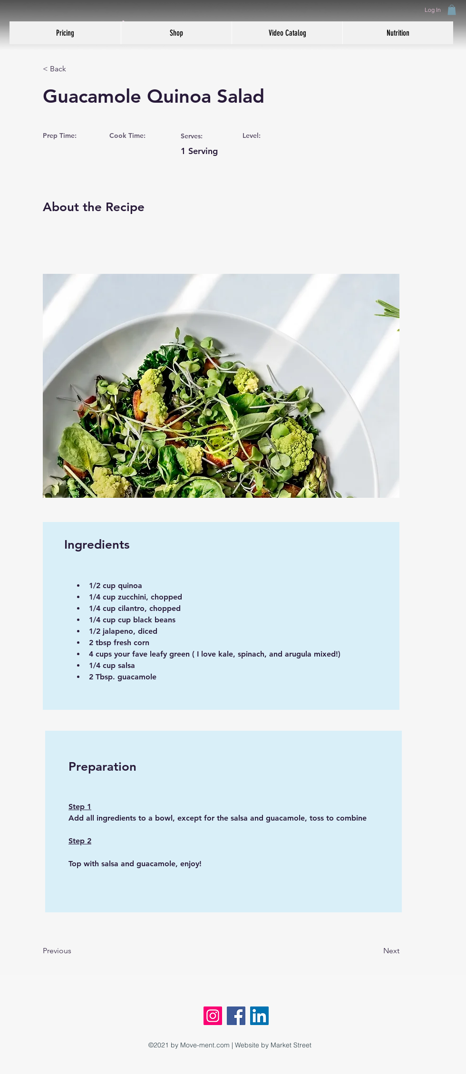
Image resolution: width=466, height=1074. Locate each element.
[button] (451, 10)
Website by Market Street (273, 1045)
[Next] (375, 951)
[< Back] (74, 69)
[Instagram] (213, 1015)
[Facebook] (236, 1015)
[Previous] (74, 951)
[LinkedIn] (259, 1015)
